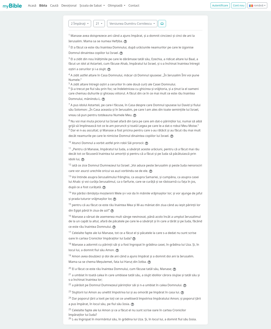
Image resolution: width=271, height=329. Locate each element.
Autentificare (220, 5)
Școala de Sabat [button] (91, 5)
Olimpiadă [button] (115, 5)
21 (98, 23)
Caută (54, 5)
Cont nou (238, 5)
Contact (133, 5)
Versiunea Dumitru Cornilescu (131, 23)
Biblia (43, 5)
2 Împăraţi (78, 23)
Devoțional (69, 5)
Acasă (32, 5)
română (256, 5)
